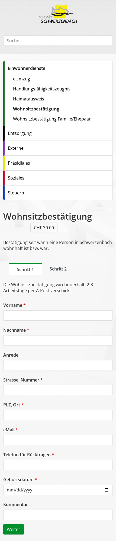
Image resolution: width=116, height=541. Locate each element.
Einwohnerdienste (26, 68)
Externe (16, 148)
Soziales (16, 178)
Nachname (16, 330)
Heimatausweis (28, 99)
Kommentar (15, 504)
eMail (10, 430)
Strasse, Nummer (23, 380)
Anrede (10, 355)
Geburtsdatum (20, 480)
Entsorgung (20, 133)
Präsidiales (19, 163)
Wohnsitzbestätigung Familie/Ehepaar (52, 119)
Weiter (13, 529)
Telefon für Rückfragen (28, 455)
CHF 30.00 (44, 228)
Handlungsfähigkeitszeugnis (41, 89)
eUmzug (21, 79)
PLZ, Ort (13, 405)
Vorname (14, 305)
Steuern (16, 193)
